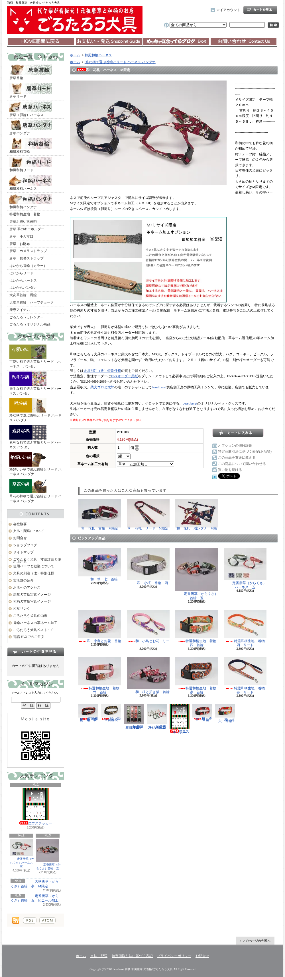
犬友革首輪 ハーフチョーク (31, 302)
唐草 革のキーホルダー (26, 229)
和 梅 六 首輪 (226, 713)
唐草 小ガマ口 (21, 236)
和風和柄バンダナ (30, 201)
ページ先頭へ (255, 941)
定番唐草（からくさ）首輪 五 (47, 854)
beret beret (159, 387)
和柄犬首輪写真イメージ (32, 601)
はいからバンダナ (23, 288)
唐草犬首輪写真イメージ (32, 595)
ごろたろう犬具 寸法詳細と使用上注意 (37, 560)
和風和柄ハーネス (30, 183)
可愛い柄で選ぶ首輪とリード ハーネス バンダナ (35, 356)
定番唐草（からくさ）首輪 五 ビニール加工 (35, 898)
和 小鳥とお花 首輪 (99, 626)
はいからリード (21, 273)
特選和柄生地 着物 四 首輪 (197, 628)
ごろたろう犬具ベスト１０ (33, 630)
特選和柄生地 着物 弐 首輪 (100, 675)
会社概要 (20, 524)
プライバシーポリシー (174, 956)
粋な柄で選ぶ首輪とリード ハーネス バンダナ (35, 410)
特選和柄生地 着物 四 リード (246, 628)
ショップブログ (176, 41)
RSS (29, 920)
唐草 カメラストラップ (28, 251)
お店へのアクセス (26, 588)
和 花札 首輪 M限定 (99, 514)
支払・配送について (108, 41)
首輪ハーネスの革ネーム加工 (35, 623)
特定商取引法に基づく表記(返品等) (245, 452)
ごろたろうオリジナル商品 (29, 324)
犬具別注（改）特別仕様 (102, 371)
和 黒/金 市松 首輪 (111, 713)
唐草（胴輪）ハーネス (30, 109)
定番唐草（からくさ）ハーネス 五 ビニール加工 (157, 716)
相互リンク (21, 609)
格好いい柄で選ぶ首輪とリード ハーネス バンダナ (35, 464)
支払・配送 (98, 956)
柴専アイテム (19, 310)
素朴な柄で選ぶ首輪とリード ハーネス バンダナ (35, 437)
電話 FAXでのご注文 (28, 637)
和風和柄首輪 (30, 146)
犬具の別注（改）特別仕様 (33, 573)
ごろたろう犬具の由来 (30, 616)
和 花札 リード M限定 (148, 514)
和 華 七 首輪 (99, 564)
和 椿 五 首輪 (203, 713)
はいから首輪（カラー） (28, 266)
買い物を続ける (230, 470)
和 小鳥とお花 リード (148, 628)
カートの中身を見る (35, 651)
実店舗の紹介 (23, 580)
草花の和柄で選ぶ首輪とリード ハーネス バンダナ (35, 491)
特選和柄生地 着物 (24, 214)
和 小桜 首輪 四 (148, 566)
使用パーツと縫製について (33, 566)
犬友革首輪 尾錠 (23, 295)
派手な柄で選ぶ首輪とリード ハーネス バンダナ (35, 383)
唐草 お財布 (19, 244)
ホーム (41, 41)
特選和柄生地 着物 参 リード (246, 675)
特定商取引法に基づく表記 (132, 956)
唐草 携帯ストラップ (26, 258)
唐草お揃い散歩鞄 (23, 222)
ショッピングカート (260, 10)
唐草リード (30, 90)
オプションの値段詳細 (235, 446)
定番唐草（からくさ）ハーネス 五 (22, 853)
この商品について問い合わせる (242, 464)
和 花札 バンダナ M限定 (196, 514)
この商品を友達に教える (237, 457)
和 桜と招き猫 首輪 (148, 675)
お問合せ (243, 41)
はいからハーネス (23, 281)
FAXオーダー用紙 (124, 376)
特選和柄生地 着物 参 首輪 (197, 675)
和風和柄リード (30, 164)
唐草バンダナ (30, 127)
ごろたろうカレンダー (26, 317)
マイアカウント (228, 10)
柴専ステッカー (35, 806)
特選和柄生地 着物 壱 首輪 (89, 713)
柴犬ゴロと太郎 (102, 387)
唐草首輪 (30, 72)
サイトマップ (23, 552)
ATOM (47, 920)
